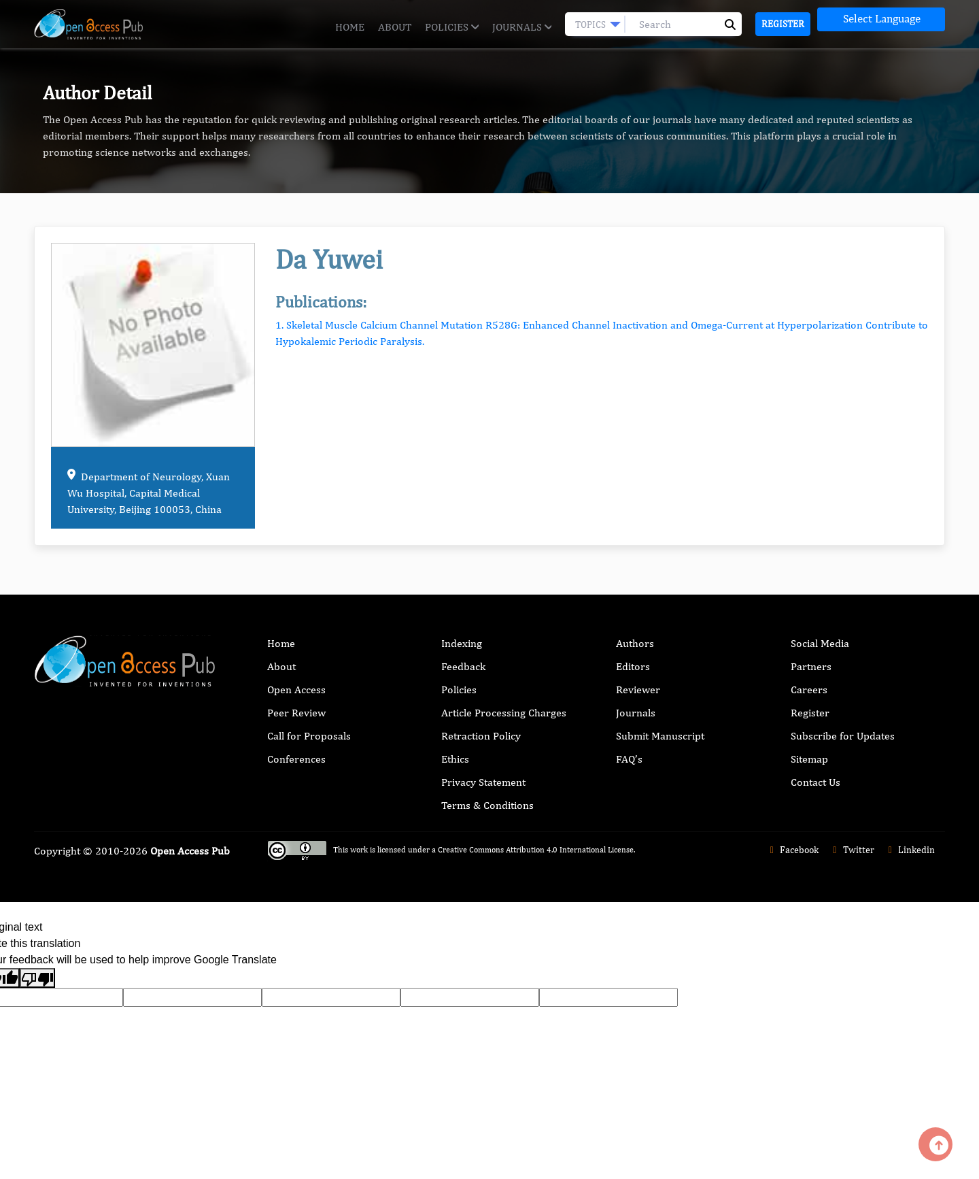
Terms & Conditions (487, 805)
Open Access (296, 689)
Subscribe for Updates (843, 735)
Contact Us (815, 782)
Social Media (820, 643)
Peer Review (296, 712)
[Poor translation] (37, 978)
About (394, 26)
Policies (451, 26)
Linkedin (909, 849)
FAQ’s (629, 758)
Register (782, 23)
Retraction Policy (481, 735)
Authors (635, 643)
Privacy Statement (483, 782)
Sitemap (809, 758)
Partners (811, 666)
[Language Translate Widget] (881, 19)
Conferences (296, 758)
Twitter (851, 849)
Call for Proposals (309, 735)
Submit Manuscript (660, 735)
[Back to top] (935, 1144)
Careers (809, 689)
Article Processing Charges (503, 712)
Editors (633, 666)
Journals (521, 26)
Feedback (463, 666)
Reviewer (638, 689)
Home (349, 26)
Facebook (792, 849)
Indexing (461, 643)
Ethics (455, 758)
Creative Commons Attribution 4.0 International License (536, 849)
